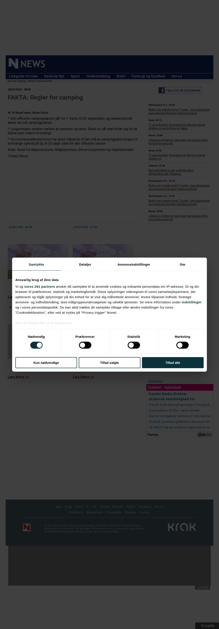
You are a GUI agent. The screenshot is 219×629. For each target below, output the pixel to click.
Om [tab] (182, 264)
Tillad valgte (109, 362)
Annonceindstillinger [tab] (134, 264)
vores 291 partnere (39, 286)
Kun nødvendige (46, 362)
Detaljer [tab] (85, 264)
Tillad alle (172, 362)
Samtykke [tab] (36, 264)
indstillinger (192, 302)
